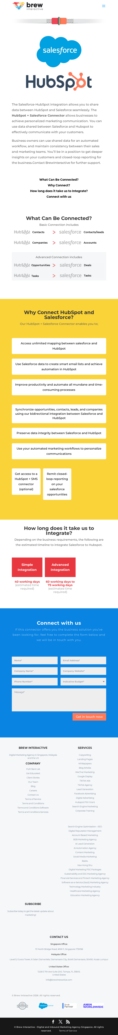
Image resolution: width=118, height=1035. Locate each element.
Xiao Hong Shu (84, 865)
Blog (33, 786)
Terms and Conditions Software (33, 807)
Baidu (85, 861)
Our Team (33, 782)
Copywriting (85, 755)
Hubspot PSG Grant (85, 802)
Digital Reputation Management (85, 831)
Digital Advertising (85, 798)
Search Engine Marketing (85, 806)
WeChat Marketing (84, 772)
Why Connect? (59, 185)
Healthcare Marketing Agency (85, 891)
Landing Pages (84, 759)
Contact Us (33, 795)
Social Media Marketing (85, 856)
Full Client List (33, 769)
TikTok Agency (85, 785)
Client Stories (33, 777)
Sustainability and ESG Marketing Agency (85, 874)
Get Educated (33, 773)
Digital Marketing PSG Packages (85, 869)
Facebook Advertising (85, 793)
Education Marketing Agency (85, 895)
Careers (33, 790)
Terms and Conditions (33, 803)
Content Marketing (84, 852)
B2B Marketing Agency (84, 839)
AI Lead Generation (84, 844)
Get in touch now (89, 717)
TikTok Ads (85, 780)
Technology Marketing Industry (84, 886)
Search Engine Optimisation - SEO (85, 826)
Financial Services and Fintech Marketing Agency (85, 878)
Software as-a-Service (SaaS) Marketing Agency (85, 882)
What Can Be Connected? (59, 179)
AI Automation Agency (85, 848)
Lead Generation (85, 789)
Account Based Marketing (85, 835)
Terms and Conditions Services (33, 812)
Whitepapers (84, 763)
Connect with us (59, 196)
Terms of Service (33, 799)
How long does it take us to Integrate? (59, 191)
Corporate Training (84, 811)
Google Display (85, 776)
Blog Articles (85, 768)
